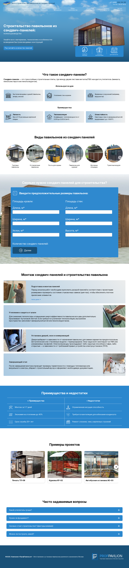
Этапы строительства (72, 9)
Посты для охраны (54, 165)
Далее (24, 250)
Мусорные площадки (94, 166)
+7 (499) (118, 2)
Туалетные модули (113, 165)
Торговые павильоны (15, 166)
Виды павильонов (44, 9)
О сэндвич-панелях (10, 9)
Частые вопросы (119, 9)
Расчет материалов (57, 9)
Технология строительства (90, 9)
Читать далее (36, 299)
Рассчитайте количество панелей (19, 48)
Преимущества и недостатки (27, 9)
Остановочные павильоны (35, 166)
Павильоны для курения (74, 166)
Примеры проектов (106, 9)
